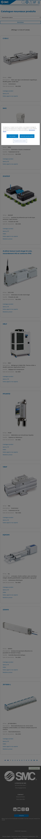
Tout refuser (12, 136)
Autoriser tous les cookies (27, 136)
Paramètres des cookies (20, 141)
